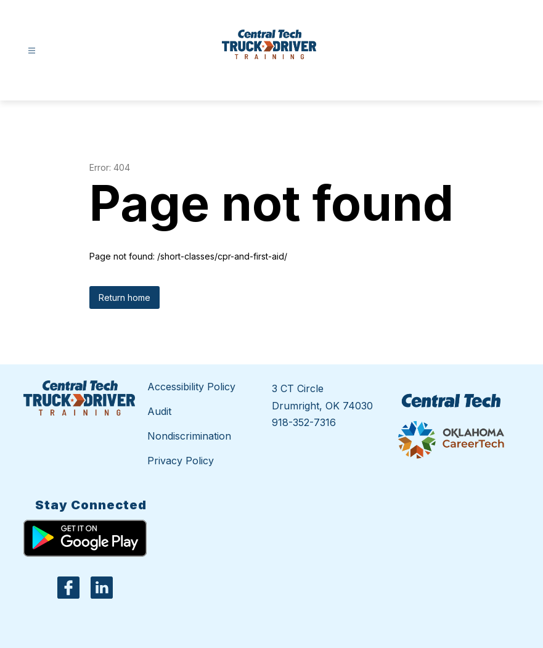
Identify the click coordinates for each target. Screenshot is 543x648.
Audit (159, 411)
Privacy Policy (180, 460)
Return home (124, 297)
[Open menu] (32, 51)
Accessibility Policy (191, 386)
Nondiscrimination (189, 436)
